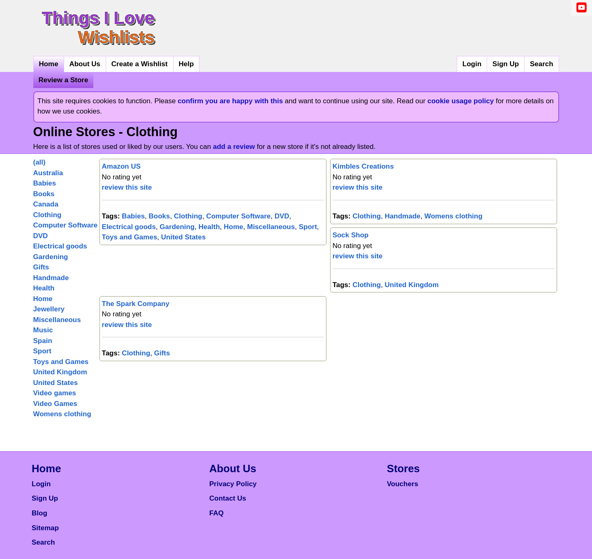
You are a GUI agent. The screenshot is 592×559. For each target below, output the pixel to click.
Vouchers (402, 484)
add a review (234, 147)
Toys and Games (61, 362)
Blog (39, 513)
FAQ (216, 513)
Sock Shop (351, 235)
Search (541, 64)
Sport (42, 351)
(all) (39, 162)
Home (48, 64)
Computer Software (65, 225)
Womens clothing (62, 414)
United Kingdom (60, 372)
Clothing (47, 215)
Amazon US (121, 166)
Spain (42, 341)
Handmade (51, 278)
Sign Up (506, 64)
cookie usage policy (461, 101)
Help (186, 64)
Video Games (55, 404)
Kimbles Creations (363, 166)
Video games (54, 393)
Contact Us (227, 498)
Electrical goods (60, 246)
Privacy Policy (233, 484)
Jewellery (49, 309)
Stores (403, 468)
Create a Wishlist (139, 64)
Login (471, 64)
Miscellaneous (57, 320)
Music (43, 330)
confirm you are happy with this (230, 101)
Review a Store (63, 80)
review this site (127, 187)
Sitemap (45, 528)
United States (55, 383)
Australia (48, 173)
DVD (40, 236)
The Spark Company (135, 304)
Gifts (41, 267)
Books (44, 194)
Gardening (50, 257)
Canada (45, 204)
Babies (44, 183)
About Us (84, 64)
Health (44, 288)
